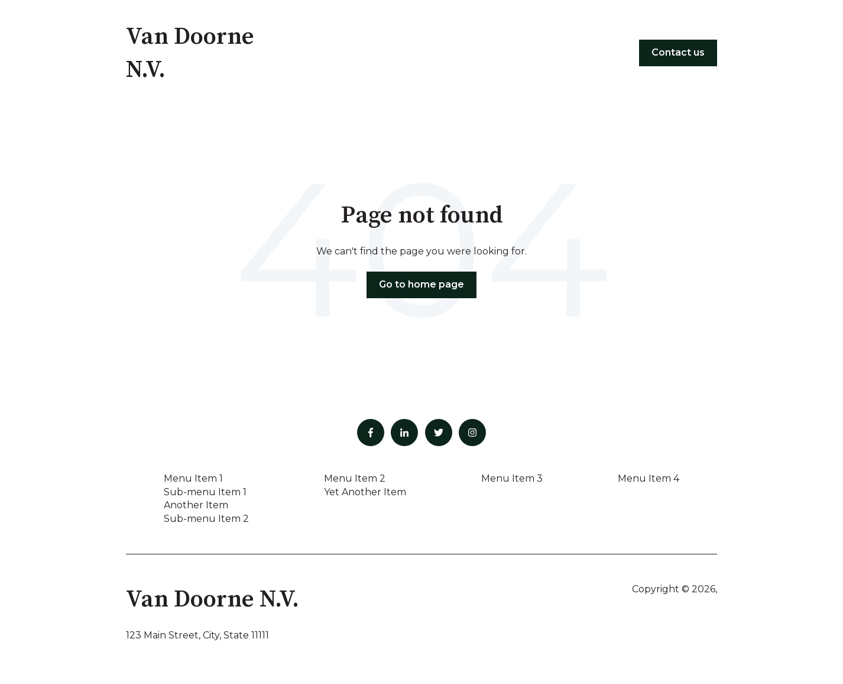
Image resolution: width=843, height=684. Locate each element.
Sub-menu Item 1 (205, 492)
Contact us (678, 52)
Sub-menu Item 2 (206, 518)
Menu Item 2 (354, 478)
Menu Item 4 (648, 478)
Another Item (196, 505)
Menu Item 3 (512, 478)
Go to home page (421, 284)
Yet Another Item (365, 492)
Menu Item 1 (193, 478)
